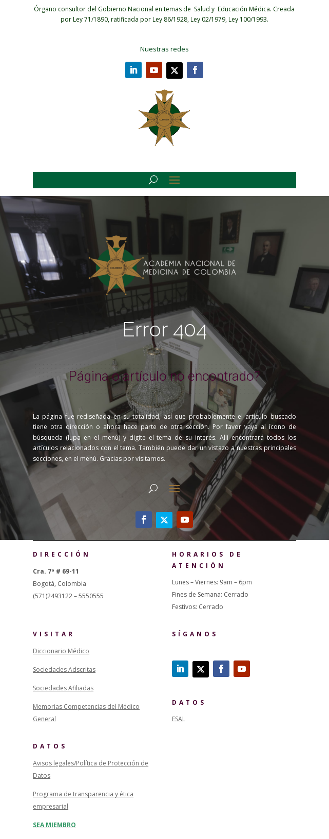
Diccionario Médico (61, 651)
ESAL (178, 719)
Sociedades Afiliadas (63, 688)
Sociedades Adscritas (64, 669)
